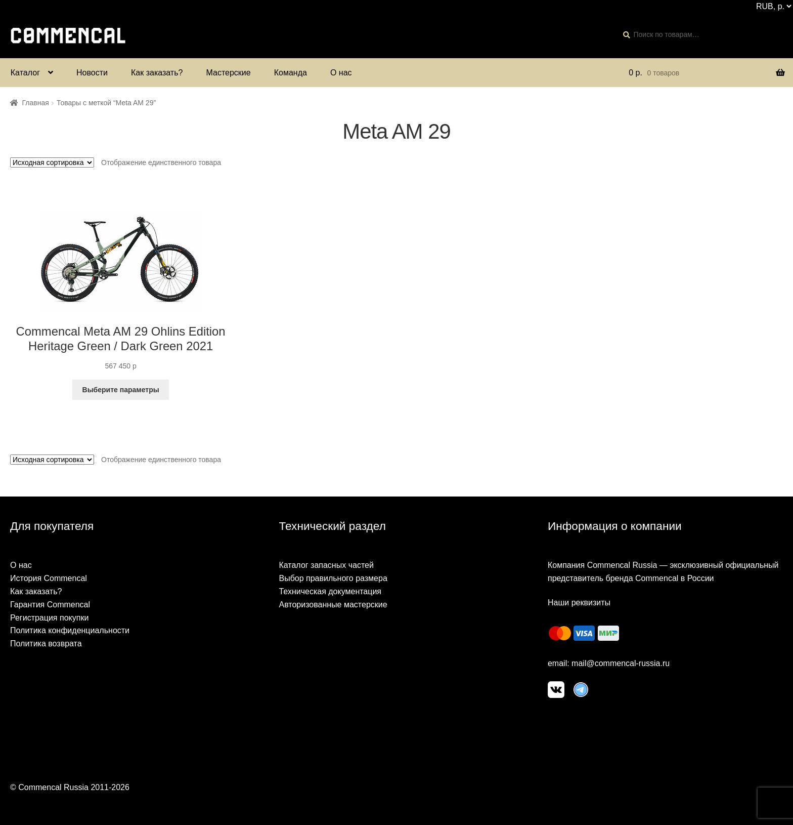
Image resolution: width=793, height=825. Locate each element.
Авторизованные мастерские (333, 604)
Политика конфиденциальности (69, 630)
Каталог (25, 72)
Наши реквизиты (579, 602)
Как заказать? (157, 72)
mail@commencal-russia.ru (620, 663)
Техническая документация (330, 591)
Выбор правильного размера (333, 578)
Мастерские (228, 72)
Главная (35, 103)
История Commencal (48, 578)
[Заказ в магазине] (52, 162)
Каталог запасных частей (326, 565)
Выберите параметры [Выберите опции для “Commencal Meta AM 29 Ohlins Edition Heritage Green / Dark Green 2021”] (120, 390)
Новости (92, 72)
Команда (290, 72)
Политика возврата (46, 643)
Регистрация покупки (49, 617)
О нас (341, 72)
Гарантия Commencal (50, 604)
